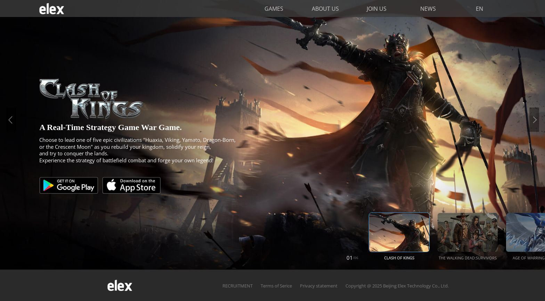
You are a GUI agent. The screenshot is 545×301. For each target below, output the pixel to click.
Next (534, 120)
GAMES (274, 8)
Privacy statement (318, 286)
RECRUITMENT (237, 286)
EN (479, 8)
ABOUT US (325, 8)
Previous (11, 120)
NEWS (428, 8)
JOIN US (377, 8)
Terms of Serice (276, 286)
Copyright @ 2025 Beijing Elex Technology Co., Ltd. (397, 286)
